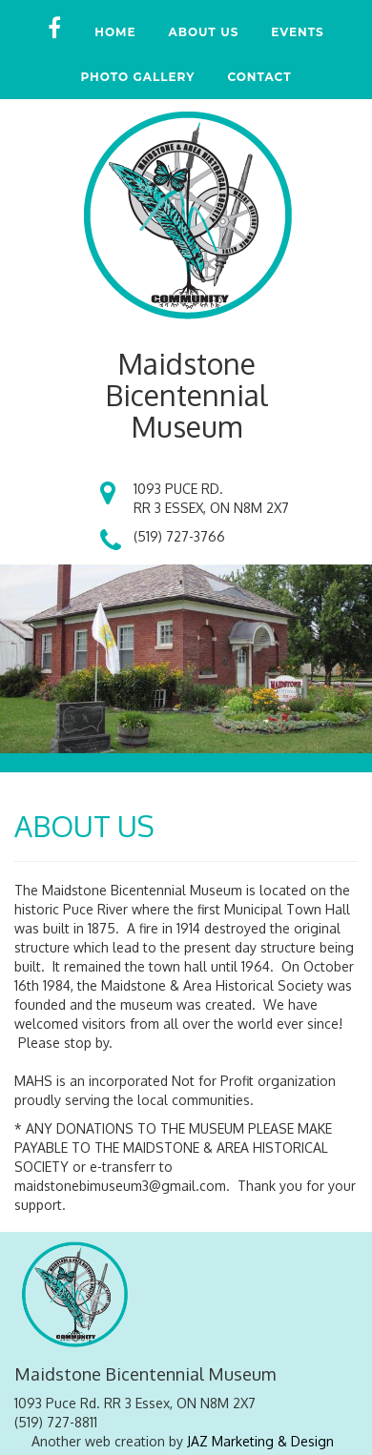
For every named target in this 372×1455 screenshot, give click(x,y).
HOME (114, 32)
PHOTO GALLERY (137, 77)
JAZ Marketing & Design (260, 1441)
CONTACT (259, 77)
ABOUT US (204, 32)
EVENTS (297, 32)
